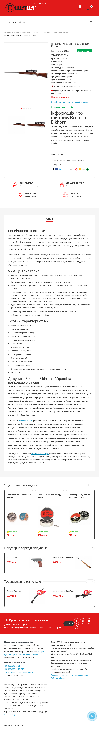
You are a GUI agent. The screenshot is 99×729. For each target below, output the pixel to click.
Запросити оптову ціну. (62, 107)
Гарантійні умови (58, 160)
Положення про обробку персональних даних (69, 675)
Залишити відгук (84, 51)
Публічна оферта (58, 678)
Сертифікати (56, 164)
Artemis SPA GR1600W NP (63, 557)
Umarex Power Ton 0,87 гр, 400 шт (49, 495)
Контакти (69, 623)
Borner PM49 (12, 557)
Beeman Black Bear (14, 591)
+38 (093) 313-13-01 (12, 666)
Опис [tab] (49, 218)
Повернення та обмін (75, 160)
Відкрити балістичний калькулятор (66, 86)
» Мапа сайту (9, 714)
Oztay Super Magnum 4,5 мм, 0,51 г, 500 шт (79, 495)
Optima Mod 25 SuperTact (63, 591)
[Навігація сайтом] (91, 22)
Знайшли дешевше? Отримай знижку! (69, 102)
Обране (79, 8)
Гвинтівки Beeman (25, 420)
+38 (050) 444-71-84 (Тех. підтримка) (18, 672)
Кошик (90, 8)
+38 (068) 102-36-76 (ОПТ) (14, 669)
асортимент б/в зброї (40, 453)
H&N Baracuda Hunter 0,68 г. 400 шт (19, 495)
